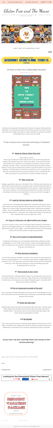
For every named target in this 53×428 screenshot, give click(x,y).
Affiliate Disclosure (23, 420)
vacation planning (33, 357)
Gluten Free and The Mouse (26, 11)
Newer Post (6, 369)
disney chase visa (9, 357)
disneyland (18, 357)
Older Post (47, 369)
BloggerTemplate (36, 426)
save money (24, 357)
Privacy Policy (4, 420)
